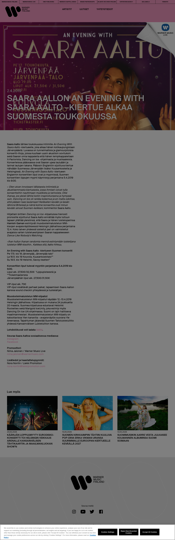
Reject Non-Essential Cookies (129, 532)
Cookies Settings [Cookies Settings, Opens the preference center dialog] (107, 532)
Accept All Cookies (149, 532)
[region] (87, 532)
